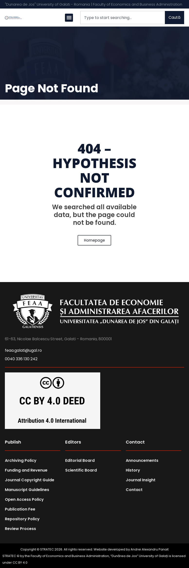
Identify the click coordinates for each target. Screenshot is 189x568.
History (133, 470)
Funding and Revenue (26, 470)
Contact (134, 489)
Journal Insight (140, 480)
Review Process (20, 528)
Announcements (142, 460)
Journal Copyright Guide (29, 480)
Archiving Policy (20, 460)
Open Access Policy (24, 499)
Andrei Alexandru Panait (150, 549)
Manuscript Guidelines (27, 489)
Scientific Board (81, 470)
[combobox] (122, 17)
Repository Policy (22, 519)
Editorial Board (80, 460)
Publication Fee (20, 509)
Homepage (94, 240)
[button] (69, 18)
